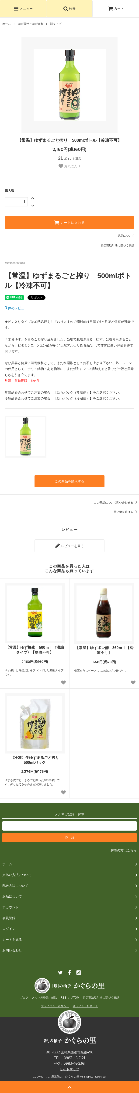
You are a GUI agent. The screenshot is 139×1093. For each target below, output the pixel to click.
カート (116, 8)
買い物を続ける (126, 512)
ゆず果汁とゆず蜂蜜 (30, 24)
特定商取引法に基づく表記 (117, 245)
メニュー (23, 8)
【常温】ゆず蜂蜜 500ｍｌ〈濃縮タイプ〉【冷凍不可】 (34, 649)
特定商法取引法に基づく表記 (101, 997)
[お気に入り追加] (63, 682)
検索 (69, 8)
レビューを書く (69, 545)
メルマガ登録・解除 (44, 997)
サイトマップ (69, 1069)
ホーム (6, 24)
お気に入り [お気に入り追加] (69, 166)
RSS (63, 997)
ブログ (24, 997)
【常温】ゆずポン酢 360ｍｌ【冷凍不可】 (104, 650)
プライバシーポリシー (55, 1006)
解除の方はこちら (124, 850)
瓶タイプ (55, 24)
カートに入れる (69, 222)
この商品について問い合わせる (116, 502)
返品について (126, 235)
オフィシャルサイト (85, 1006)
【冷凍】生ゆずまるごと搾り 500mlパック (36, 760)
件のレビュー (16, 308)
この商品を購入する (69, 481)
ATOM (75, 997)
